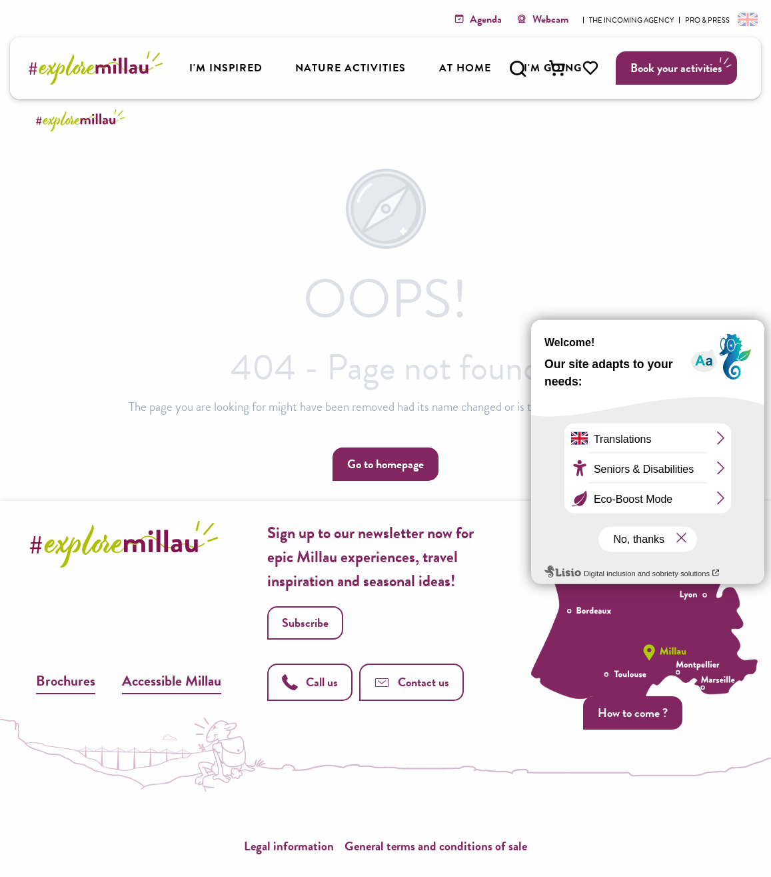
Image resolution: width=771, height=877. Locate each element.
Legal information (289, 846)
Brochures (65, 681)
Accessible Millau (171, 681)
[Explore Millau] (82, 120)
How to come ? (633, 713)
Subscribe (305, 623)
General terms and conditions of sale (436, 846)
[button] (517, 69)
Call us (310, 682)
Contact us (411, 682)
